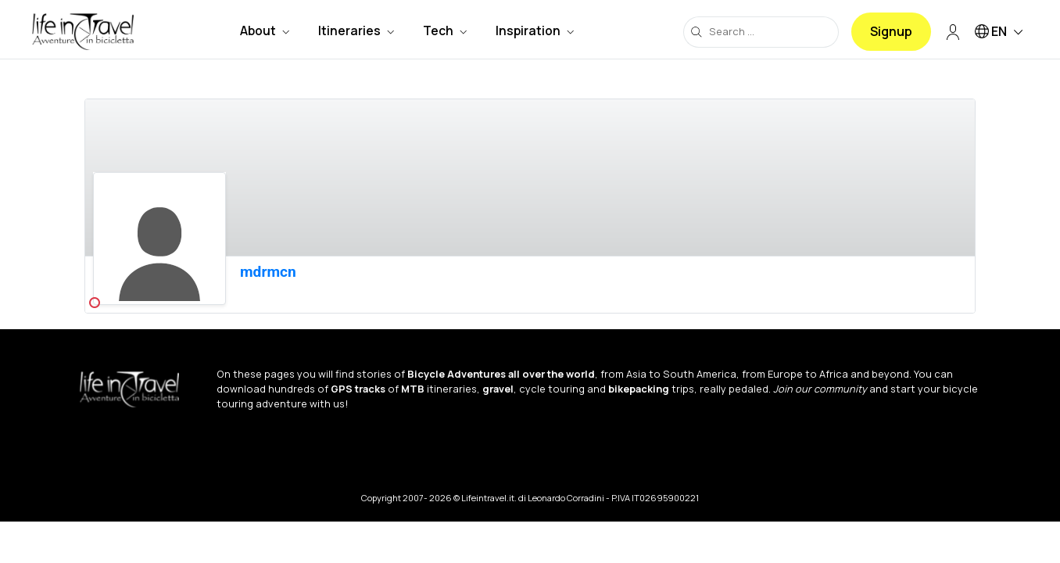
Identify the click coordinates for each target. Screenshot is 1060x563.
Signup (891, 31)
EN (1001, 32)
